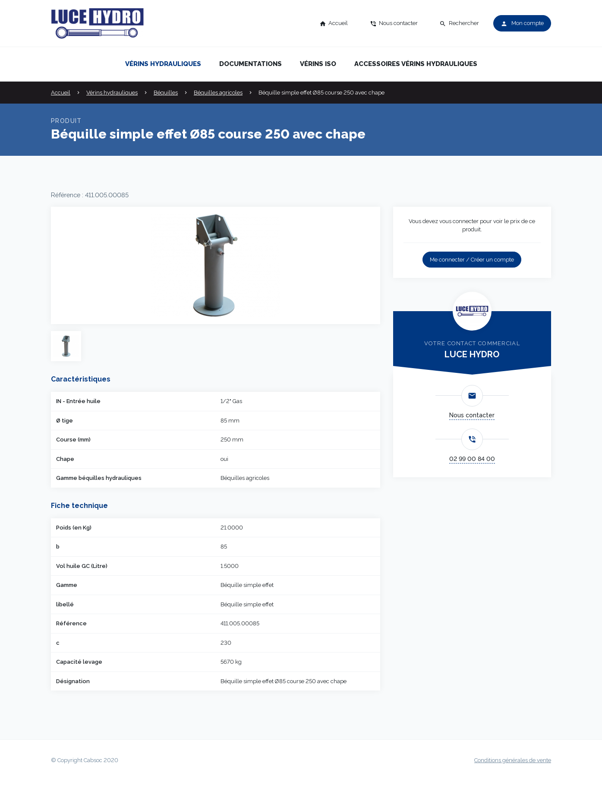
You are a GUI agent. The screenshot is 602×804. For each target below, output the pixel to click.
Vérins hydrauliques (163, 64)
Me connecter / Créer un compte (472, 259)
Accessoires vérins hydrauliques (415, 64)
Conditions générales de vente (512, 760)
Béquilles (166, 92)
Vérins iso (318, 64)
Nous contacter (472, 415)
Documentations (250, 64)
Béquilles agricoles (218, 92)
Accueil (60, 92)
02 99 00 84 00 (472, 458)
